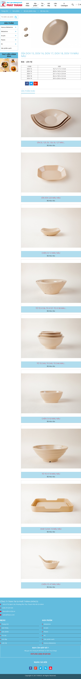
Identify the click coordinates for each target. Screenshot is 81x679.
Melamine (4, 31)
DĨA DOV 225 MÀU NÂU (51, 198)
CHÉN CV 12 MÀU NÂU (51, 253)
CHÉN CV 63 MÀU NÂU (51, 418)
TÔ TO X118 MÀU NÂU (51, 474)
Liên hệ (55, 4)
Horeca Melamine (7, 27)
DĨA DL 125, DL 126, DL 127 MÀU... (51, 142)
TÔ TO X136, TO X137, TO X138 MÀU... (51, 308)
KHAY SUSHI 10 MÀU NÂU (50, 529)
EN (77, 4)
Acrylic (3, 36)
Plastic (3, 40)
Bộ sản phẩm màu (30, 11)
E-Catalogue (64, 4)
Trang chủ (4, 11)
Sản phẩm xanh (6, 48)
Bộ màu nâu (44, 11)
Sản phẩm (16, 11)
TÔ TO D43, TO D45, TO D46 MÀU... (51, 363)
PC (2, 44)
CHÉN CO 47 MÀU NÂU (51, 584)
